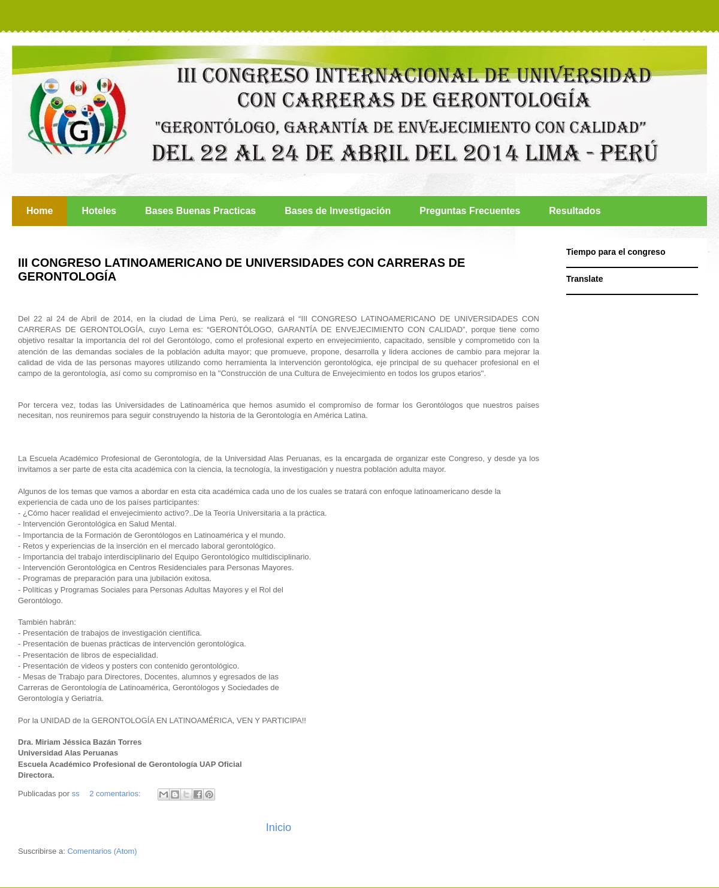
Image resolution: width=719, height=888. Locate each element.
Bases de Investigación (338, 211)
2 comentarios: (116, 793)
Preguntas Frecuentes (469, 211)
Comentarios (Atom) (102, 851)
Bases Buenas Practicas (200, 211)
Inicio (278, 827)
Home (39, 211)
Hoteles (98, 211)
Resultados (574, 211)
